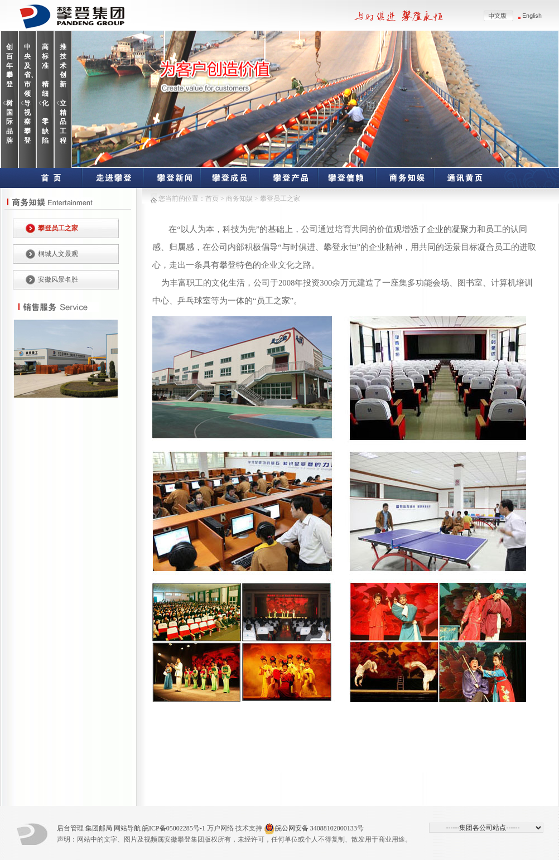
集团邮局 (98, 828)
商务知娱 (240, 198)
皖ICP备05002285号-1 (173, 828)
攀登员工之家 (58, 228)
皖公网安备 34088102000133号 (314, 828)
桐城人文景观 (58, 254)
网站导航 (127, 828)
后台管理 (70, 828)
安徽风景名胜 (58, 279)
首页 (212, 198)
